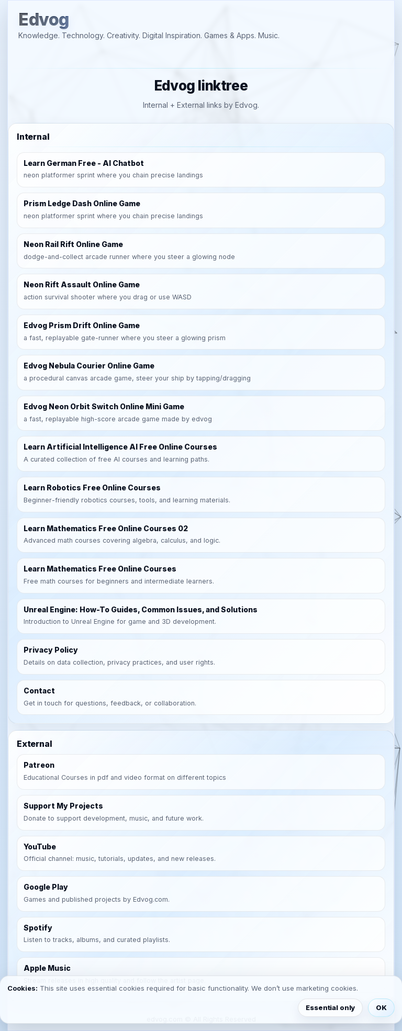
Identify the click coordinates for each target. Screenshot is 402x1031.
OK (381, 1007)
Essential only (330, 1007)
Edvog (43, 20)
